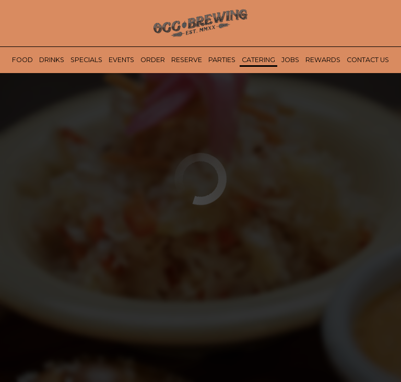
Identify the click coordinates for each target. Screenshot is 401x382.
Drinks (51, 60)
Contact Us (368, 60)
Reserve (186, 60)
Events (121, 60)
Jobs (290, 60)
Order (152, 60)
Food (22, 60)
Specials (86, 60)
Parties (221, 60)
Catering (258, 60)
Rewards (322, 60)
